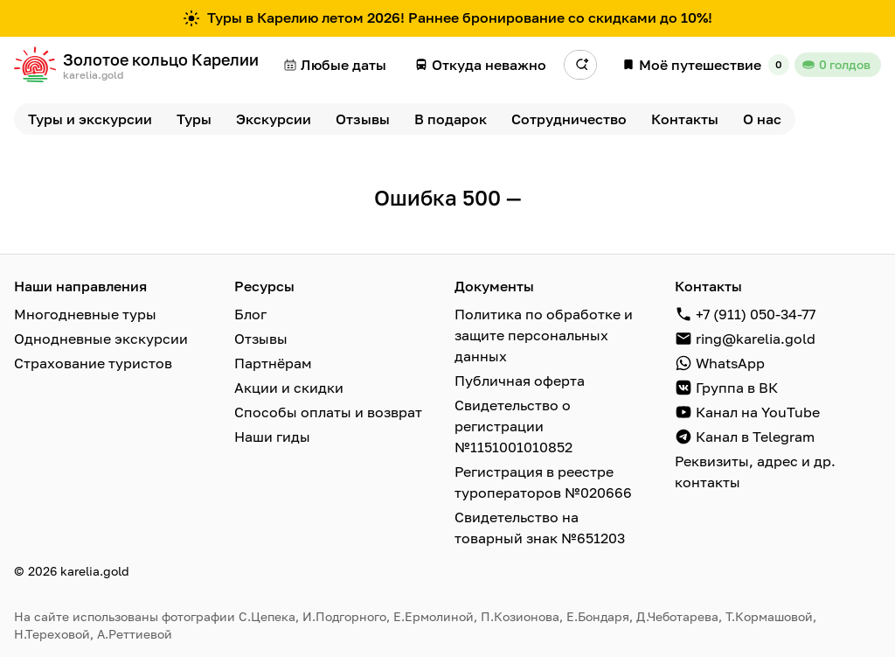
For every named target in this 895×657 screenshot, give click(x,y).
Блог (250, 314)
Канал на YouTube (758, 412)
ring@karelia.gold (755, 338)
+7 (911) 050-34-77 (755, 314)
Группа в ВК (737, 387)
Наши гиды (272, 436)
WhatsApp (730, 363)
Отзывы (261, 338)
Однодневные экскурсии (101, 338)
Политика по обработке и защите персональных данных (543, 335)
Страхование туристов (93, 363)
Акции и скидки (288, 387)
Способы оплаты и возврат (328, 412)
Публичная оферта (519, 380)
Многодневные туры (85, 314)
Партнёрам (273, 363)
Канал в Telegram (755, 436)
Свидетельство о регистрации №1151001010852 (513, 426)
